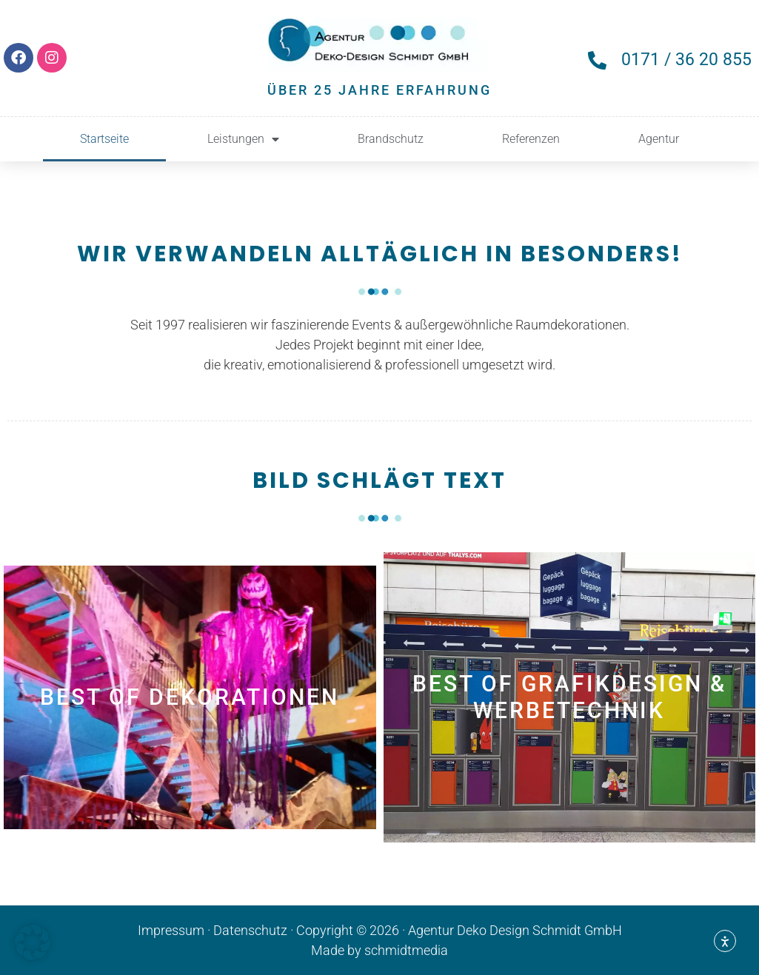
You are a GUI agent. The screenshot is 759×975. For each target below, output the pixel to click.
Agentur (658, 139)
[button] (32, 942)
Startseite (104, 139)
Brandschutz (391, 139)
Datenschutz (250, 930)
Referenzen (531, 139)
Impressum (171, 930)
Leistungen (243, 139)
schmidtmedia (406, 950)
